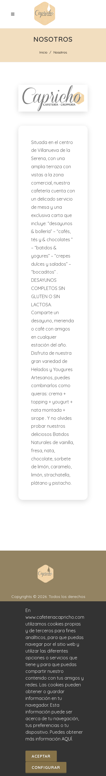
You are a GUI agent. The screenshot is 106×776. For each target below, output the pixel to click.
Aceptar (41, 756)
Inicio (43, 52)
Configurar (46, 767)
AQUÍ (67, 739)
